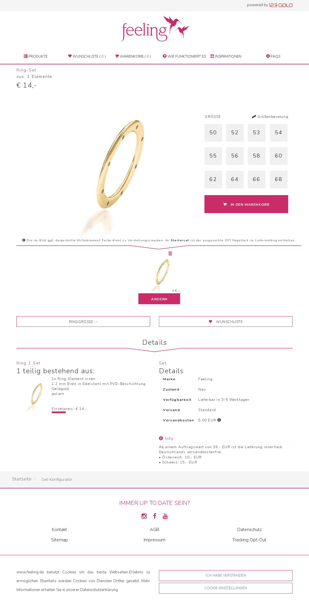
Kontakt (59, 530)
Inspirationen (225, 56)
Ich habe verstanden (226, 575)
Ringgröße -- (83, 321)
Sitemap (59, 540)
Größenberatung (270, 116)
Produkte (36, 56)
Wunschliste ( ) (87, 56)
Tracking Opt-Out (249, 540)
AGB (154, 530)
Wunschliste (226, 321)
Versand (171, 410)
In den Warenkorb (246, 204)
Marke (169, 379)
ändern (159, 299)
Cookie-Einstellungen (225, 588)
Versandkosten (178, 420)
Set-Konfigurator (57, 479)
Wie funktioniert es (184, 56)
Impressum (154, 540)
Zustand (171, 389)
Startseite (21, 479)
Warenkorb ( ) (133, 56)
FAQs (273, 56)
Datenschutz (249, 530)
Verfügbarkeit (177, 399)
